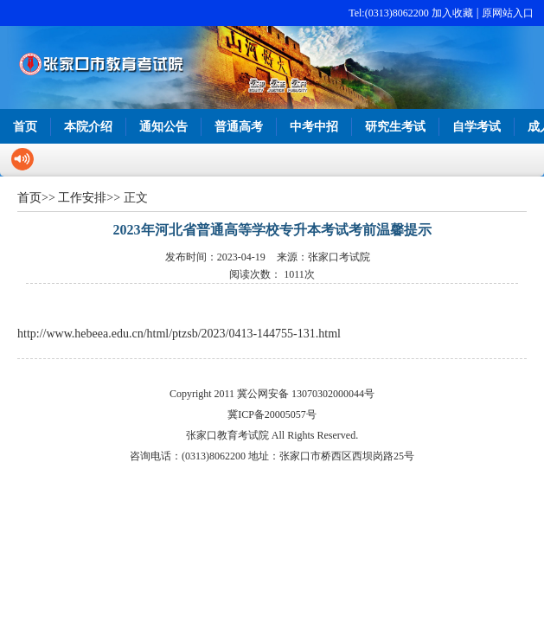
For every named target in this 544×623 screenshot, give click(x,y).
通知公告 (163, 126)
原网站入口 (508, 13)
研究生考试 (395, 126)
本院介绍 (88, 126)
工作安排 (82, 197)
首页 (25, 126)
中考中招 (314, 126)
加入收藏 (452, 13)
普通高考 (238, 126)
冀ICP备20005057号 (272, 414)
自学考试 (476, 126)
